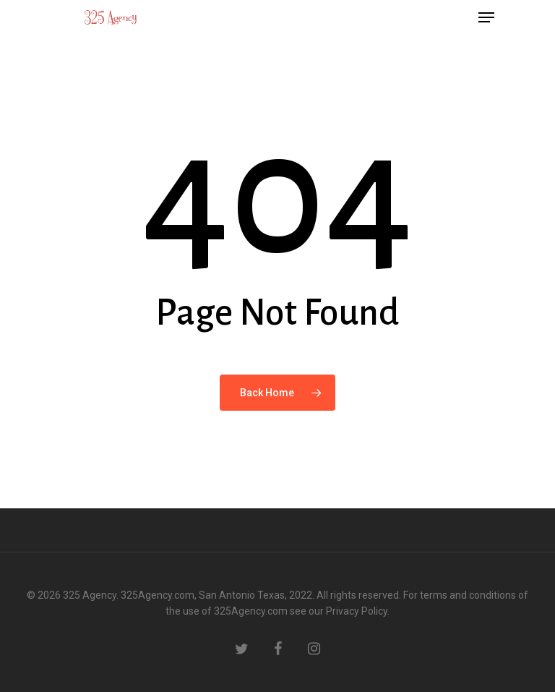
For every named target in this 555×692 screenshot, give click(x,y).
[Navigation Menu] (486, 17)
